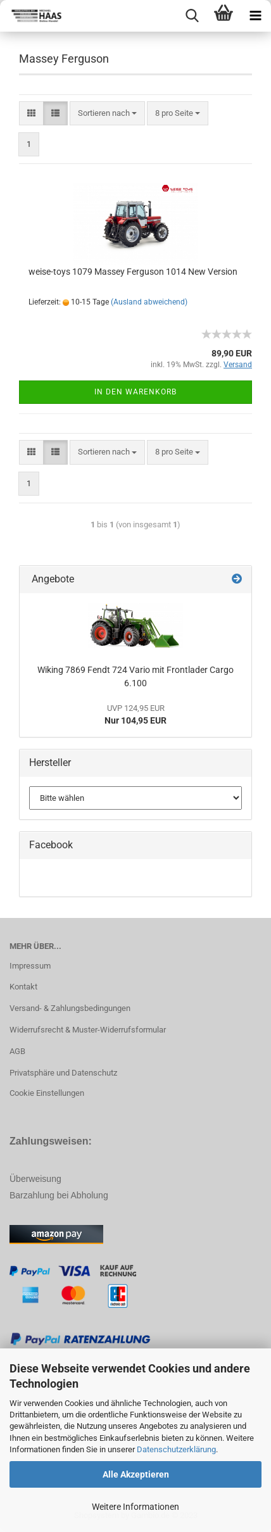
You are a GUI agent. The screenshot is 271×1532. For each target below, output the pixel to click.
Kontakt (23, 986)
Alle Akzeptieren (136, 1474)
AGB (17, 1051)
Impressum (30, 965)
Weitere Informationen (135, 1507)
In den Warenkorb (135, 391)
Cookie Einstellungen (46, 1093)
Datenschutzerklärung (176, 1449)
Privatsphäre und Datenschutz (63, 1072)
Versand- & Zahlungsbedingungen (69, 1008)
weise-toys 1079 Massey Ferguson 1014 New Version (132, 272)
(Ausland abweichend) (149, 302)
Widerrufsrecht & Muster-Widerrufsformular (87, 1029)
